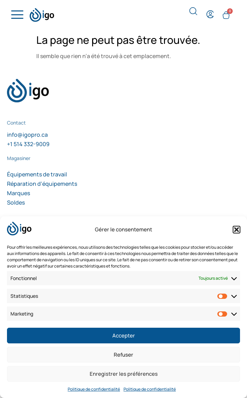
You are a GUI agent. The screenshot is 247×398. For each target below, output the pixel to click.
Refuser (123, 354)
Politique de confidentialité (94, 389)
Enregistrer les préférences (124, 373)
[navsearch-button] (193, 14)
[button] (236, 229)
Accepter (123, 335)
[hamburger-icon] (16, 15)
